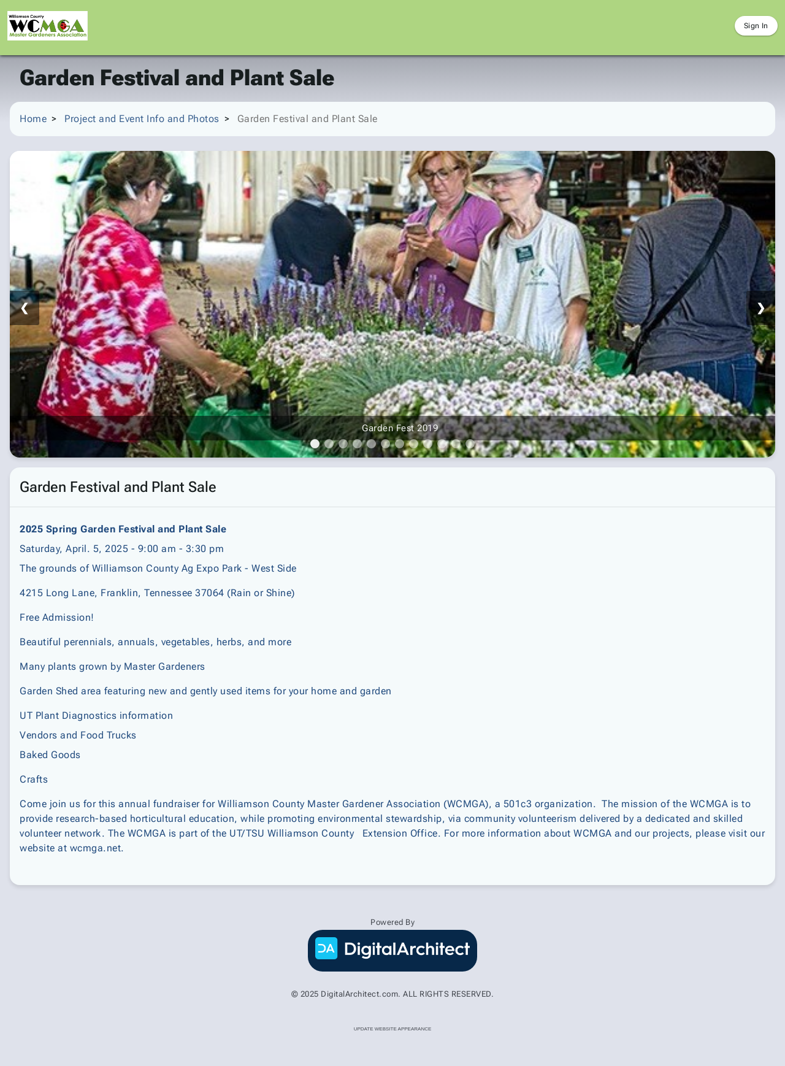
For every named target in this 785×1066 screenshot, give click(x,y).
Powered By (392, 922)
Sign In (756, 25)
